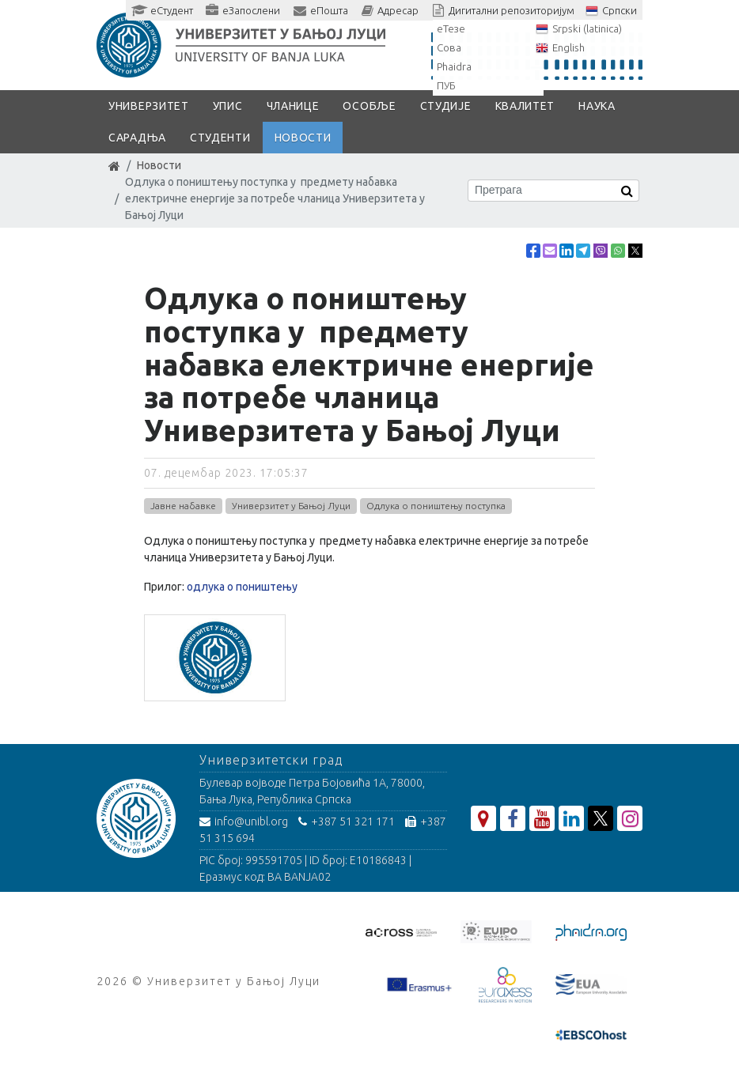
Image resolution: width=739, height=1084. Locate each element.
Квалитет (525, 106)
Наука (597, 106)
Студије (446, 106)
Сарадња (137, 137)
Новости (303, 137)
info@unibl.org (243, 821)
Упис (228, 106)
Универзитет (148, 106)
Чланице (293, 106)
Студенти (220, 137)
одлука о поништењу (242, 586)
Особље (369, 106)
